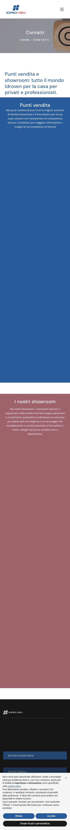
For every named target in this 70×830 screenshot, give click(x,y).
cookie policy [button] (14, 786)
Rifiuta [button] (18, 816)
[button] (65, 777)
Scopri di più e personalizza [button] (35, 823)
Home (25, 40)
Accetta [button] (51, 816)
